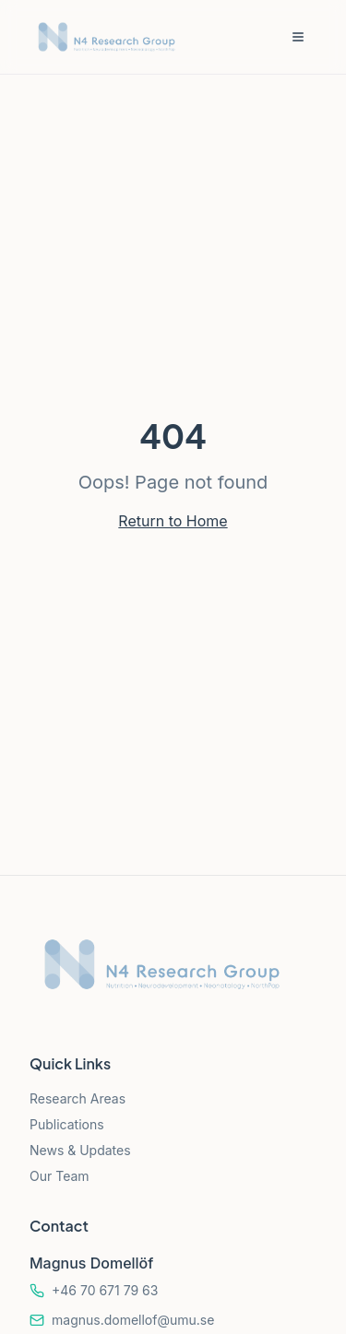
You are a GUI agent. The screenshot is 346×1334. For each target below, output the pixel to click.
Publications (67, 1124)
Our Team (59, 1176)
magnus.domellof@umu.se (133, 1320)
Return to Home (172, 521)
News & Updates (80, 1150)
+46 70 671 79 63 (105, 1290)
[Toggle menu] (298, 36)
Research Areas (77, 1098)
